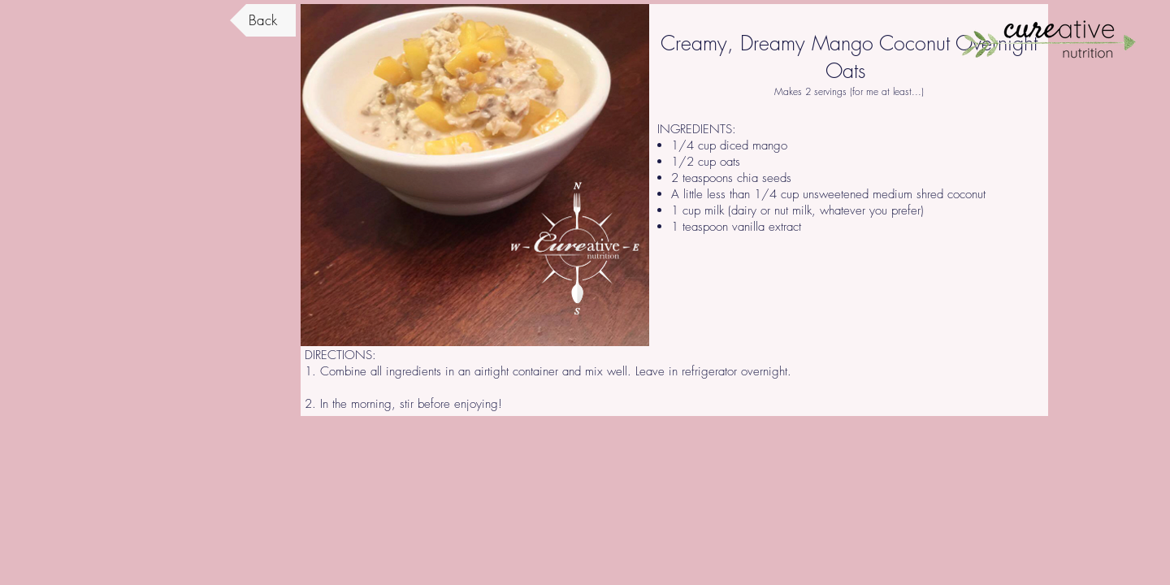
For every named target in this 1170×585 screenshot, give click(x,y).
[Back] (263, 20)
